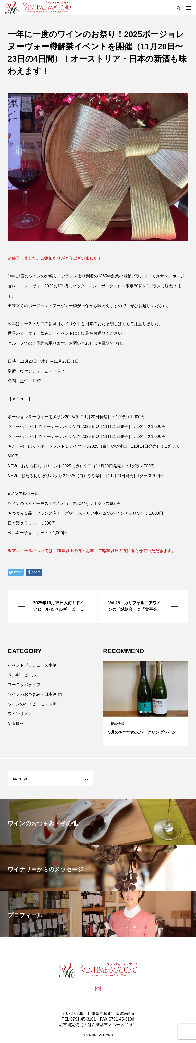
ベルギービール (22, 675)
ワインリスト (20, 714)
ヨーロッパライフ (24, 684)
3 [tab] (150, 712)
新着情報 (16, 723)
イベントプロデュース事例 (32, 665)
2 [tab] (146, 712)
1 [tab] (141, 712)
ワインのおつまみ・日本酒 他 (35, 694)
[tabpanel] (145, 703)
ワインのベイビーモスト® (32, 704)
